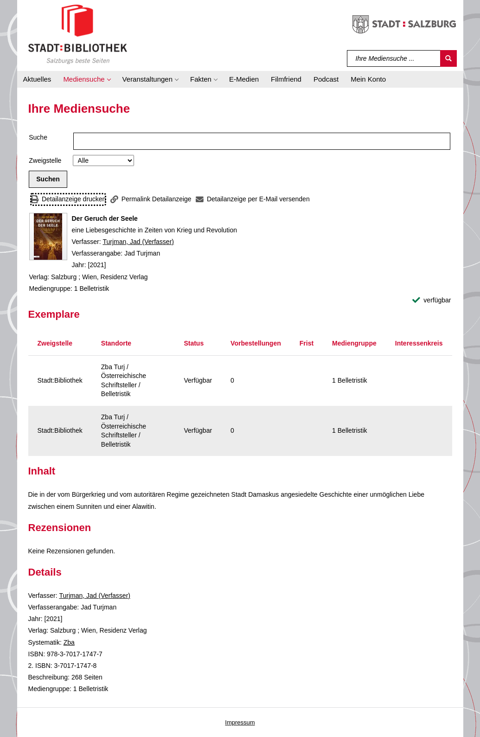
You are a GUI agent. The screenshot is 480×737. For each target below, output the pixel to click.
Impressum (240, 722)
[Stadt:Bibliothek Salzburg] (77, 34)
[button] (86, 79)
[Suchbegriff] (394, 58)
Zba (69, 642)
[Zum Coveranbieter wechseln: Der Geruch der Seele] (48, 236)
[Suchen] (448, 58)
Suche (38, 137)
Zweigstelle (45, 160)
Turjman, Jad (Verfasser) (138, 241)
